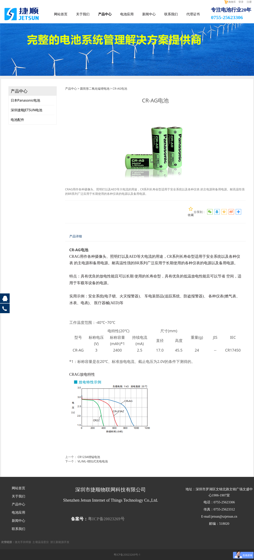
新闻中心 (149, 14)
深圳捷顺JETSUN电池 (26, 110)
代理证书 (193, 14)
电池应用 (127, 14)
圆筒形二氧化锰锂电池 (94, 88)
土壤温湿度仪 (40, 542)
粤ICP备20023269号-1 (127, 554)
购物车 (230, 2)
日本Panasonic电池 (25, 100)
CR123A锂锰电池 (89, 457)
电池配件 (17, 119)
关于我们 (82, 14)
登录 (240, 2)
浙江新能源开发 (59, 542)
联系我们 (171, 14)
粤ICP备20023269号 (106, 519)
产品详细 (75, 236)
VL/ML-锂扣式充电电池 (93, 461)
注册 (249, 2)
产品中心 (105, 14)
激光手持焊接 (23, 542)
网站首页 (60, 14)
